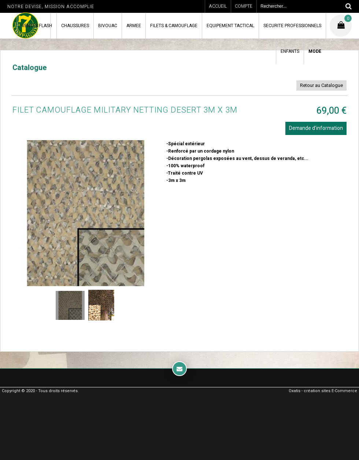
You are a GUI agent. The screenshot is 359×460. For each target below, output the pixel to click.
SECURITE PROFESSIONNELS (292, 25)
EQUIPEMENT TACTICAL (230, 25)
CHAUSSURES (75, 25)
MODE (314, 51)
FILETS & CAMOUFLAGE (173, 25)
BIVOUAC (107, 25)
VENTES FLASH (37, 25)
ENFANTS (290, 51)
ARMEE (133, 25)
